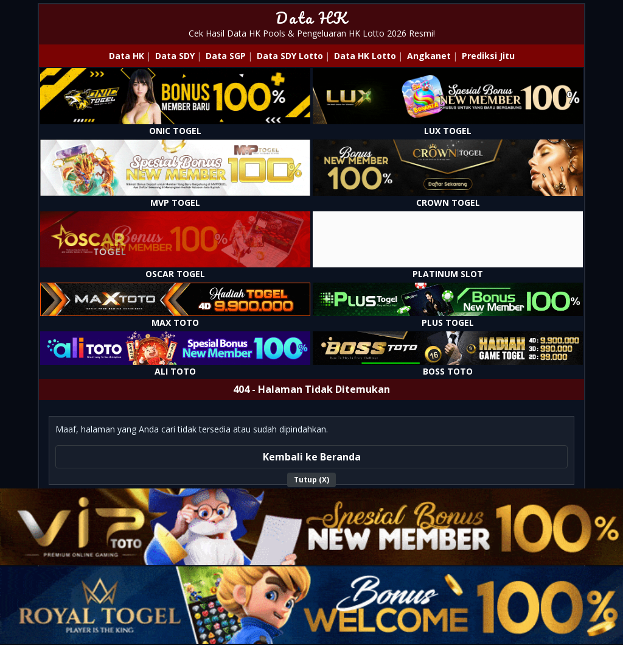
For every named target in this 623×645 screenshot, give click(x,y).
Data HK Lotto (365, 56)
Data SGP (226, 56)
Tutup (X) (311, 479)
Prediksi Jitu (488, 56)
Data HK (312, 17)
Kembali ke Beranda (312, 456)
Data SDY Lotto (290, 56)
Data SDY (175, 56)
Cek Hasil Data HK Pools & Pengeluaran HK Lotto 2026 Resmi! (312, 33)
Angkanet (429, 56)
